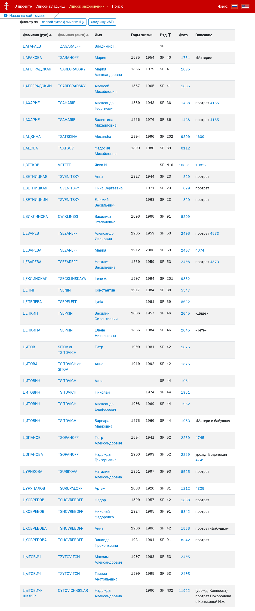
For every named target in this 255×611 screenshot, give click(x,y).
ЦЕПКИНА (31, 330)
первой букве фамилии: (63, 22)
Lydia (99, 302)
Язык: (222, 6)
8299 (185, 217)
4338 (199, 489)
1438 (185, 103)
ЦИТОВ (29, 347)
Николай (102, 392)
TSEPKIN (65, 313)
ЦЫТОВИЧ (32, 557)
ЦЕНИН (29, 290)
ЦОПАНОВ (32, 437)
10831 (184, 165)
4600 (199, 137)
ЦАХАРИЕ (31, 103)
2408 (185, 234)
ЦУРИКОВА (33, 471)
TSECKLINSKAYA (72, 279)
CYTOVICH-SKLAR (73, 590)
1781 (185, 58)
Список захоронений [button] (86, 6)
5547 (185, 291)
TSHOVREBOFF (70, 500)
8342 (185, 512)
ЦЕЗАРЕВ (31, 233)
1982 (185, 404)
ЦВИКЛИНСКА (35, 216)
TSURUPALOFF (70, 488)
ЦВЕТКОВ (31, 165)
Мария (100, 57)
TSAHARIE (66, 103)
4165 (214, 103)
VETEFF (64, 165)
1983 (185, 421)
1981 (185, 381)
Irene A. (101, 279)
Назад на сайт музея (24, 15)
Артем (100, 488)
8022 (185, 302)
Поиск (117, 6)
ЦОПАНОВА (33, 454)
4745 (199, 438)
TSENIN (64, 290)
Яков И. (101, 165)
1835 (185, 69)
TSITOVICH (67, 381)
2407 (185, 251)
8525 (185, 472)
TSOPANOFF (68, 437)
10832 (200, 165)
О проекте (23, 6)
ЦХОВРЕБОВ (33, 500)
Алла (99, 381)
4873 (214, 234)
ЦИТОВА (30, 364)
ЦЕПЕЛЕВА (32, 302)
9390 (185, 137)
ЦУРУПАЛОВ (34, 488)
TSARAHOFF (68, 57)
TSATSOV (66, 148)
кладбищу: (102, 22)
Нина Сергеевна (109, 188)
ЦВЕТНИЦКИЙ (35, 200)
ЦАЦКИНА (32, 136)
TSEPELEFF (67, 302)
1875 (185, 347)
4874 (199, 251)
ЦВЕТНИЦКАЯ (35, 176)
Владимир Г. (105, 46)
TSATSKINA (67, 136)
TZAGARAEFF (69, 46)
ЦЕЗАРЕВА (32, 250)
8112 (185, 148)
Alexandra (103, 136)
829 (186, 177)
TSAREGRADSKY (72, 69)
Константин (105, 290)
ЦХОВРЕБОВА (35, 528)
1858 (185, 500)
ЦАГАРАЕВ (32, 46)
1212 (185, 489)
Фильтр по (29, 22)
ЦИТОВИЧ (31, 381)
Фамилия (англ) (73, 35)
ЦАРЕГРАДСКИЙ (37, 86)
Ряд (165, 35)
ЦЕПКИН (30, 313)
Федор (100, 500)
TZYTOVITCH (69, 557)
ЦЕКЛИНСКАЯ (35, 279)
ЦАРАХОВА (32, 57)
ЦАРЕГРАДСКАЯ (37, 69)
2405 (185, 557)
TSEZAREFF (68, 233)
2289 (185, 438)
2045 (185, 314)
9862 (185, 279)
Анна (99, 176)
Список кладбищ (50, 6)
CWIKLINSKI (68, 216)
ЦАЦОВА (30, 148)
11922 (184, 591)
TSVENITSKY (68, 176)
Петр (99, 347)
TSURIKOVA (67, 471)
